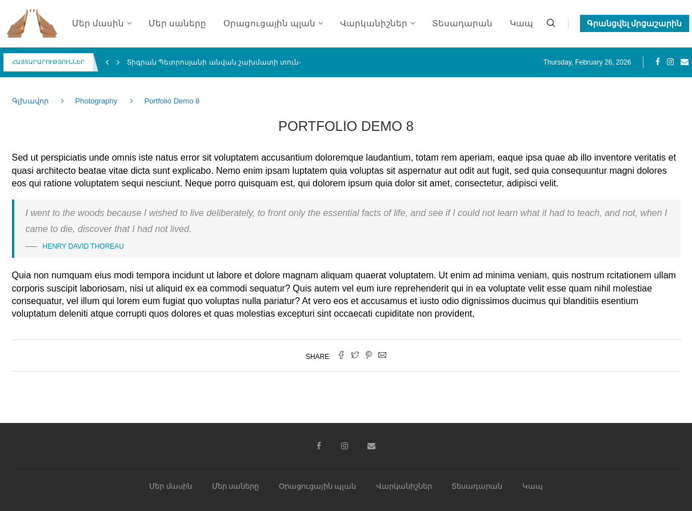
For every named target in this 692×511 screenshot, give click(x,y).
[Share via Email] (382, 356)
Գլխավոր (31, 101)
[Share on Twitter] (355, 356)
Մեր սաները (177, 23)
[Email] (684, 62)
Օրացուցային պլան (269, 23)
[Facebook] (658, 62)
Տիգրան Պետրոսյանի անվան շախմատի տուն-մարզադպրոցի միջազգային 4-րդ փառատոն (297, 62)
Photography (96, 101)
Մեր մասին (98, 23)
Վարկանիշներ (373, 23)
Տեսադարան (462, 23)
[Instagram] (670, 62)
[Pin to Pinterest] (369, 356)
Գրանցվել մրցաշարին (634, 23)
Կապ (521, 23)
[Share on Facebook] (341, 356)
